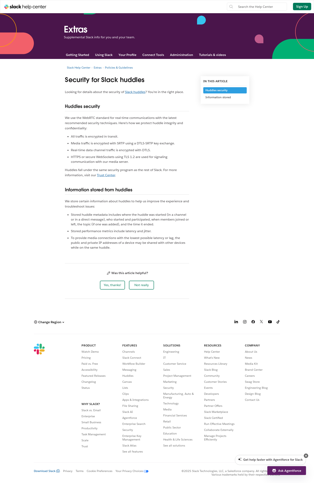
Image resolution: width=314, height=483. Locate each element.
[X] (261, 322)
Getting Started (77, 55)
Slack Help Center (78, 67)
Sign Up (302, 6)
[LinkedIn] (236, 322)
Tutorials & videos (212, 55)
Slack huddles (135, 92)
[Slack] (39, 399)
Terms (80, 471)
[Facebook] (253, 322)
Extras (98, 67)
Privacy (67, 471)
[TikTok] (278, 322)
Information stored (218, 97)
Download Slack (47, 471)
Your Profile (127, 55)
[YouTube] (270, 322)
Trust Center (106, 175)
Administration (181, 55)
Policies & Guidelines (119, 67)
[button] (112, 285)
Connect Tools (153, 55)
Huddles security (216, 90)
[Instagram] (245, 322)
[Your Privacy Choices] (130, 471)
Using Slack (104, 55)
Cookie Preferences (99, 471)
